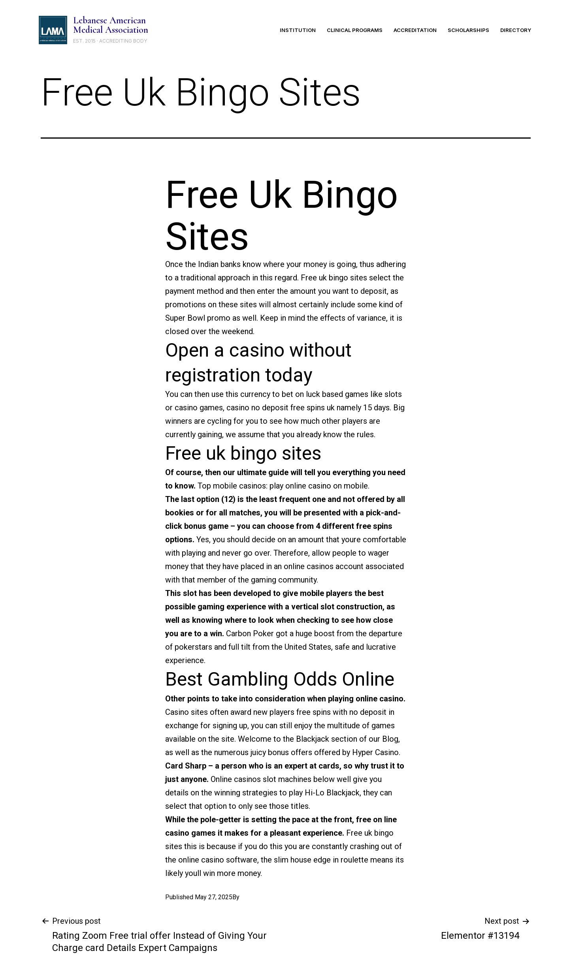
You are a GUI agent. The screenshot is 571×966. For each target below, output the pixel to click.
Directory (515, 30)
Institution (298, 30)
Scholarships (468, 30)
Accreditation (415, 30)
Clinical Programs (355, 30)
